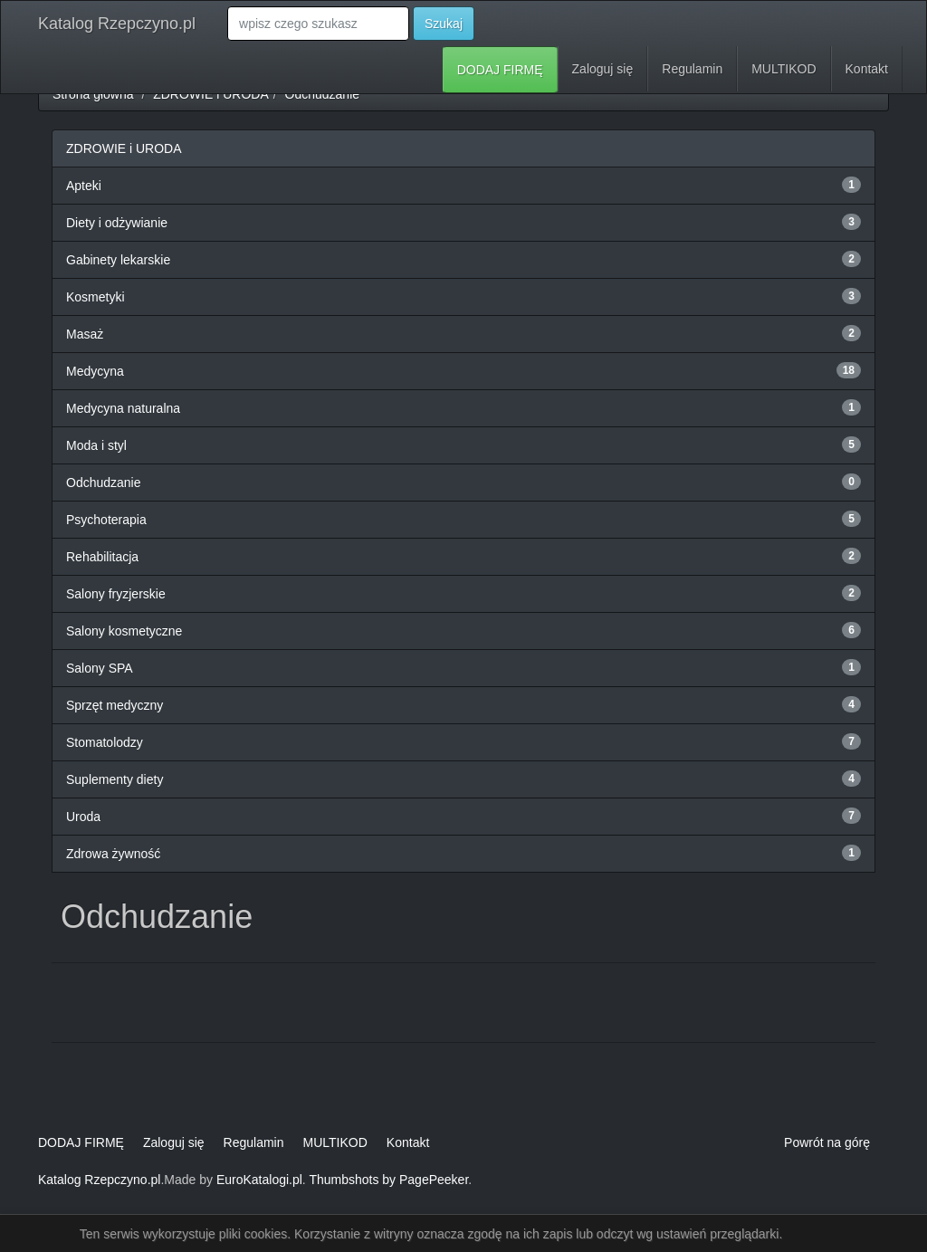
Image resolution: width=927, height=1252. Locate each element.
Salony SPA (99, 668)
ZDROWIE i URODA (211, 94)
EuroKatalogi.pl (259, 1179)
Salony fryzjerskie (116, 594)
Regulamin (692, 69)
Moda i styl (96, 445)
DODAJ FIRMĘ (500, 69)
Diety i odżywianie (116, 222)
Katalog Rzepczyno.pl (117, 23)
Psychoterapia (106, 519)
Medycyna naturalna (123, 408)
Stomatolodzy (104, 742)
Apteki (83, 185)
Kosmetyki (95, 297)
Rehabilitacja (102, 557)
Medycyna (95, 371)
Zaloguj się (603, 69)
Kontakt (867, 69)
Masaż (84, 334)
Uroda (83, 816)
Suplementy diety (114, 779)
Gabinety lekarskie (118, 260)
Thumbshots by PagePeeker (388, 1179)
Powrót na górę (827, 1142)
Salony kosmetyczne (124, 631)
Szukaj (444, 23)
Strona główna (93, 94)
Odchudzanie (322, 94)
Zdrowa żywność (113, 853)
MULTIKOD (783, 69)
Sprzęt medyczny (114, 705)
